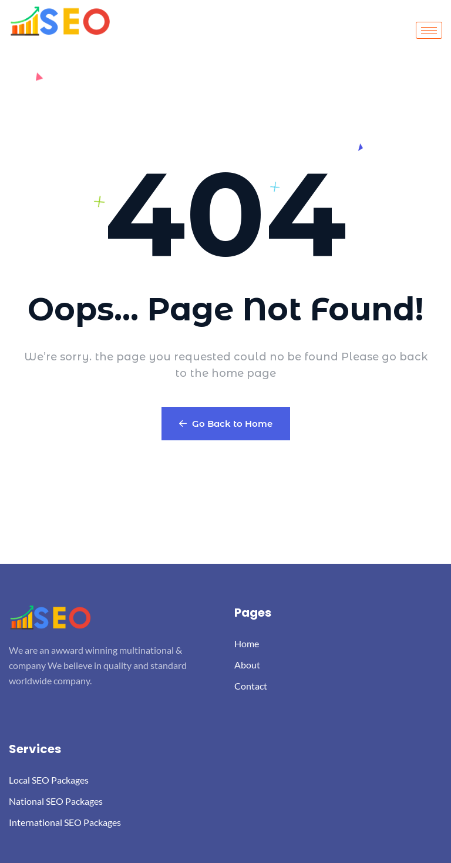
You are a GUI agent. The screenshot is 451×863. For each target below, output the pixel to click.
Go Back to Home (225, 423)
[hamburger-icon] (429, 30)
